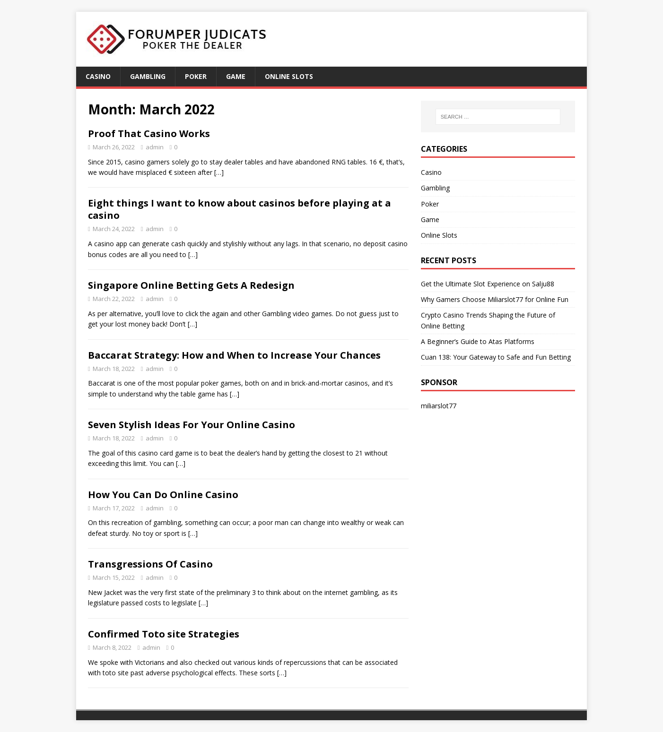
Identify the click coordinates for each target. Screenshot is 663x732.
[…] (219, 172)
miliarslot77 (438, 405)
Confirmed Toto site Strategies (163, 634)
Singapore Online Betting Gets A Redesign (191, 285)
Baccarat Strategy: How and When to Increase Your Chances (234, 355)
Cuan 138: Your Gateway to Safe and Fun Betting (496, 357)
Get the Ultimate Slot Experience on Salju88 (487, 283)
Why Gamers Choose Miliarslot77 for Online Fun (494, 299)
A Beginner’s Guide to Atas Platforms (477, 341)
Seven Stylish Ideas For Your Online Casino (191, 424)
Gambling (148, 76)
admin (155, 147)
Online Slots (289, 76)
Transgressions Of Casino (150, 564)
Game (235, 76)
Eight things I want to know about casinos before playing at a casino (239, 209)
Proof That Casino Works (149, 133)
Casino (98, 76)
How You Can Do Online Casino (163, 494)
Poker (196, 76)
